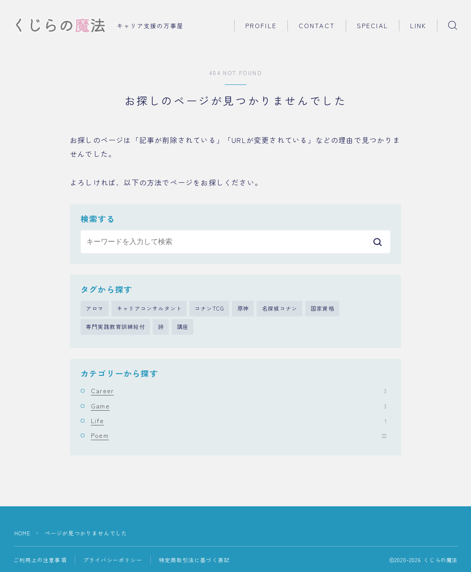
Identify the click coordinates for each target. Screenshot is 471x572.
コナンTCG (209, 308)
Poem (238, 435)
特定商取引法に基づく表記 (194, 560)
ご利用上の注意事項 (40, 560)
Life (238, 420)
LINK (418, 25)
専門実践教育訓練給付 (115, 327)
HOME (22, 533)
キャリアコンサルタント (149, 308)
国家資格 (322, 308)
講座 (182, 327)
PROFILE (261, 25)
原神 (243, 308)
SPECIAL (372, 25)
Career (238, 391)
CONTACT (317, 25)
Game (238, 406)
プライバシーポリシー (112, 560)
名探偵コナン (279, 308)
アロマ (95, 308)
